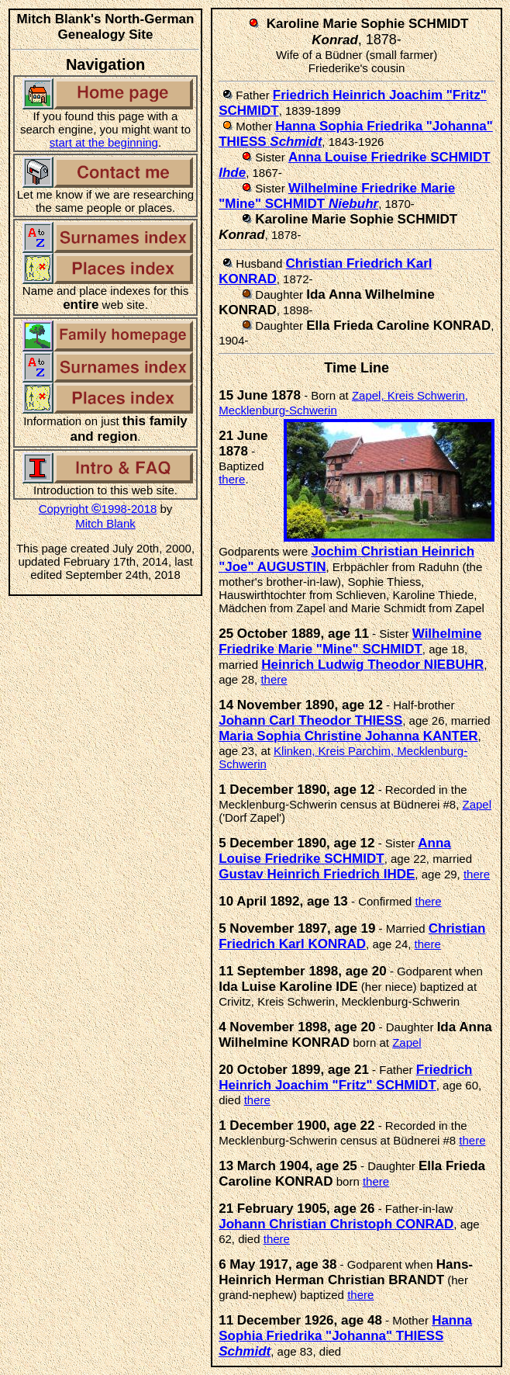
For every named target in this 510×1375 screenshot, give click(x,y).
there (232, 479)
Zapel (477, 804)
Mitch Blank (105, 523)
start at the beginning (104, 142)
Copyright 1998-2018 (98, 508)
